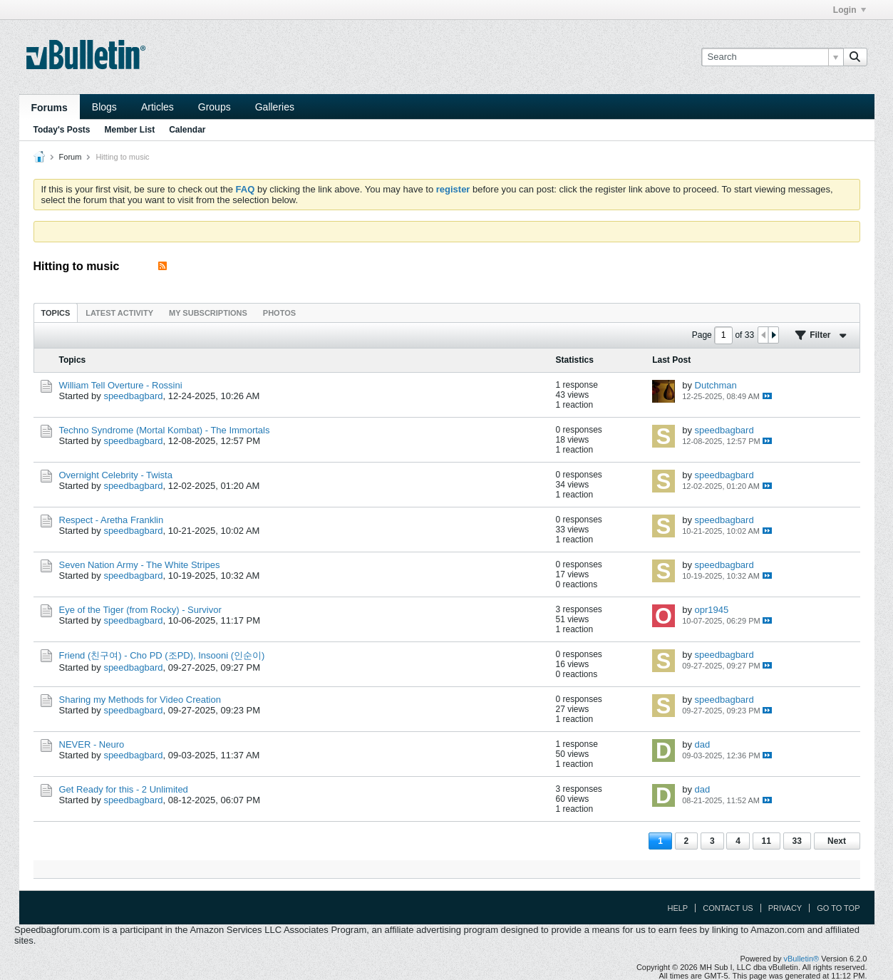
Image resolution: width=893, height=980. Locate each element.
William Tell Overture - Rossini (120, 385)
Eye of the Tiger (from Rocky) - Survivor (140, 609)
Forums (49, 107)
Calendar (187, 130)
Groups (214, 107)
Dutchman (716, 385)
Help (677, 908)
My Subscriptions (208, 313)
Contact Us (728, 908)
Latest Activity (119, 313)
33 (797, 841)
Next (836, 841)
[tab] (55, 312)
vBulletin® (802, 958)
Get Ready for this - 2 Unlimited (123, 789)
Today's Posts (62, 130)
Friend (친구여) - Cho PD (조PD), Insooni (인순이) (162, 655)
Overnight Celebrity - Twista (115, 475)
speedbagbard (132, 396)
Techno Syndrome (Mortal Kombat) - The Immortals (164, 430)
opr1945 (712, 609)
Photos (279, 313)
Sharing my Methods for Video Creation (140, 699)
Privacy (785, 908)
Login (849, 10)
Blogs (104, 107)
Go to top (838, 908)
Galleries (274, 107)
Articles (157, 107)
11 (766, 841)
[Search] (772, 57)
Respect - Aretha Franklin (111, 520)
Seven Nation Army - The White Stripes (139, 564)
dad (703, 744)
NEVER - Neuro (92, 744)
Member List (130, 130)
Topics (56, 313)
